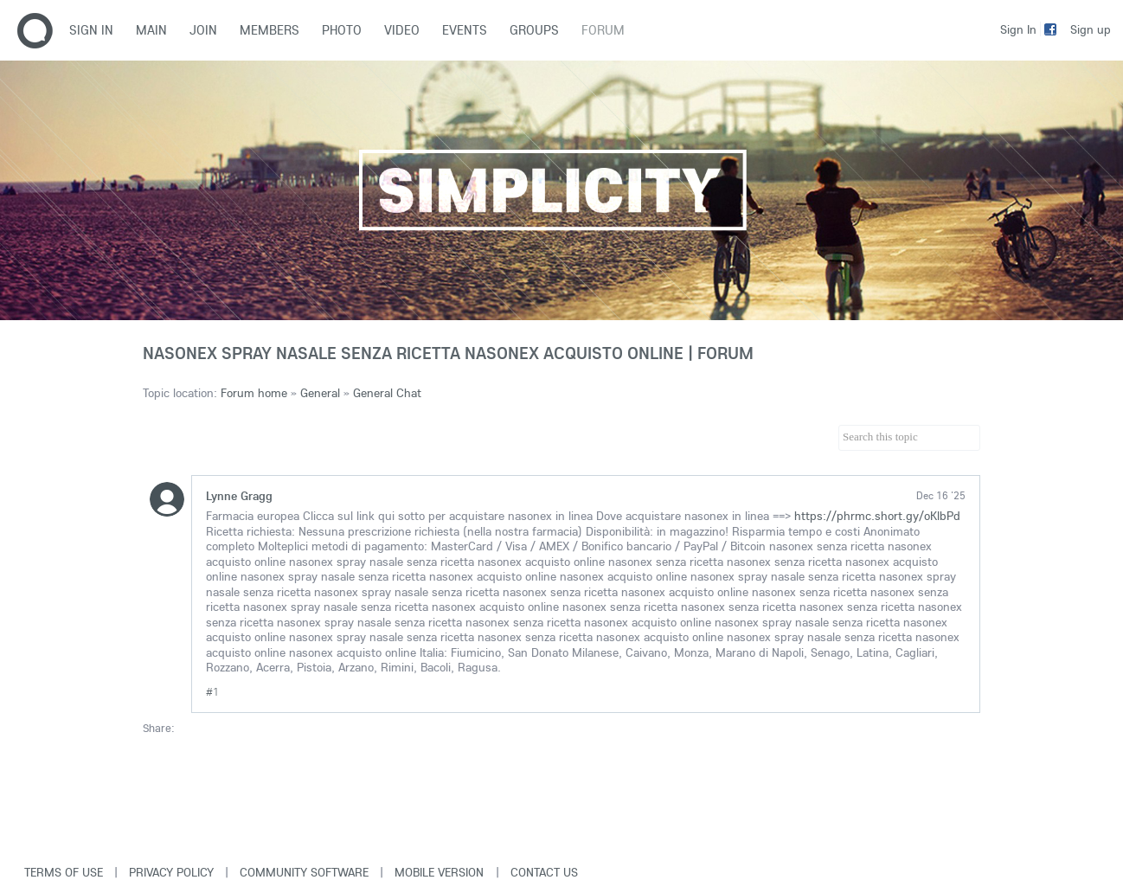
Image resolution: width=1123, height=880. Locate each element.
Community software (304, 872)
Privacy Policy (171, 872)
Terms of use (63, 872)
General (320, 393)
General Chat (387, 393)
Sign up (1090, 29)
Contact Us (544, 872)
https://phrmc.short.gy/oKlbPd (877, 516)
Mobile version (439, 872)
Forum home (254, 393)
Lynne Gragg (239, 496)
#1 (212, 691)
